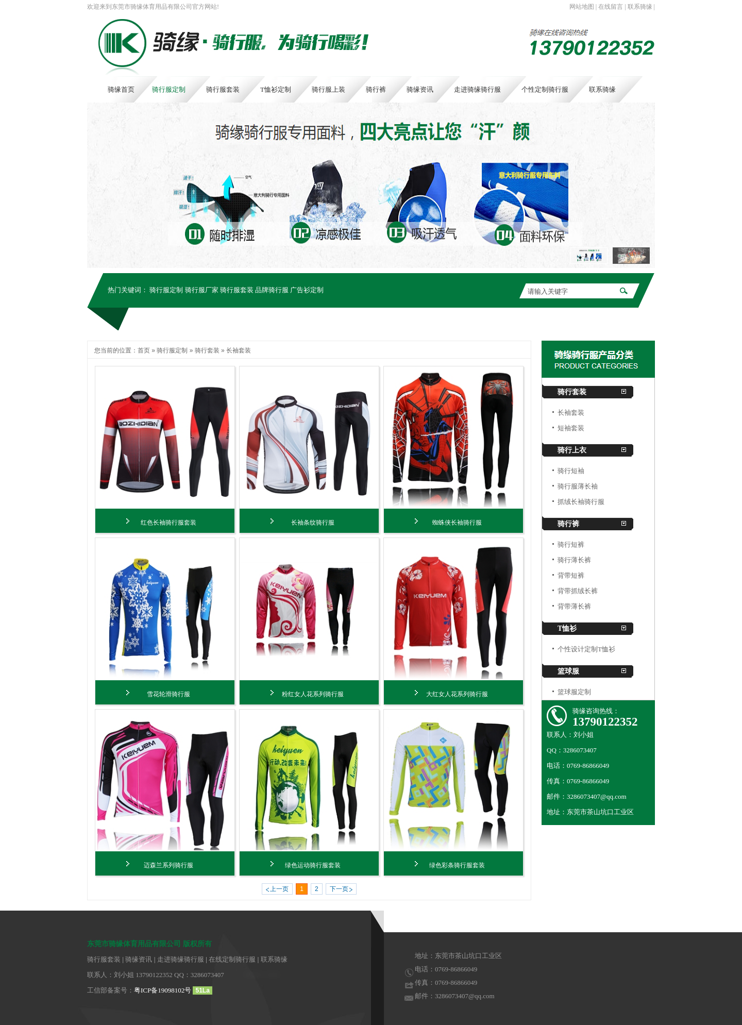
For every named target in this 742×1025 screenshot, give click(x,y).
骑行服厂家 (201, 290)
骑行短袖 (571, 471)
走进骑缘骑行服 (180, 959)
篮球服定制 (574, 692)
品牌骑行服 (272, 290)
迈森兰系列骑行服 (168, 865)
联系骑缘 (640, 6)
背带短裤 (571, 575)
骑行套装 (207, 350)
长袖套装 (238, 350)
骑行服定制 (166, 290)
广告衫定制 (307, 290)
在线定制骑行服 (232, 959)
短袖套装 (571, 428)
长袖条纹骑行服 (312, 522)
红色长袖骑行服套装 (168, 522)
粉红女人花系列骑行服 (313, 694)
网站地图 (581, 6)
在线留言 (610, 6)
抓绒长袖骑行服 (581, 502)
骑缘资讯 (138, 959)
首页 (144, 350)
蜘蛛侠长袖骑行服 (457, 522)
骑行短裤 (571, 544)
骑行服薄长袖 (578, 486)
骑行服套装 (237, 290)
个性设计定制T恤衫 (586, 649)
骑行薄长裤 (574, 560)
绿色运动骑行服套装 (313, 865)
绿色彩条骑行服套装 (457, 865)
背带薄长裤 (574, 606)
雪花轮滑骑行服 (168, 694)
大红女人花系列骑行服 (457, 694)
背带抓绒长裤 (578, 591)
